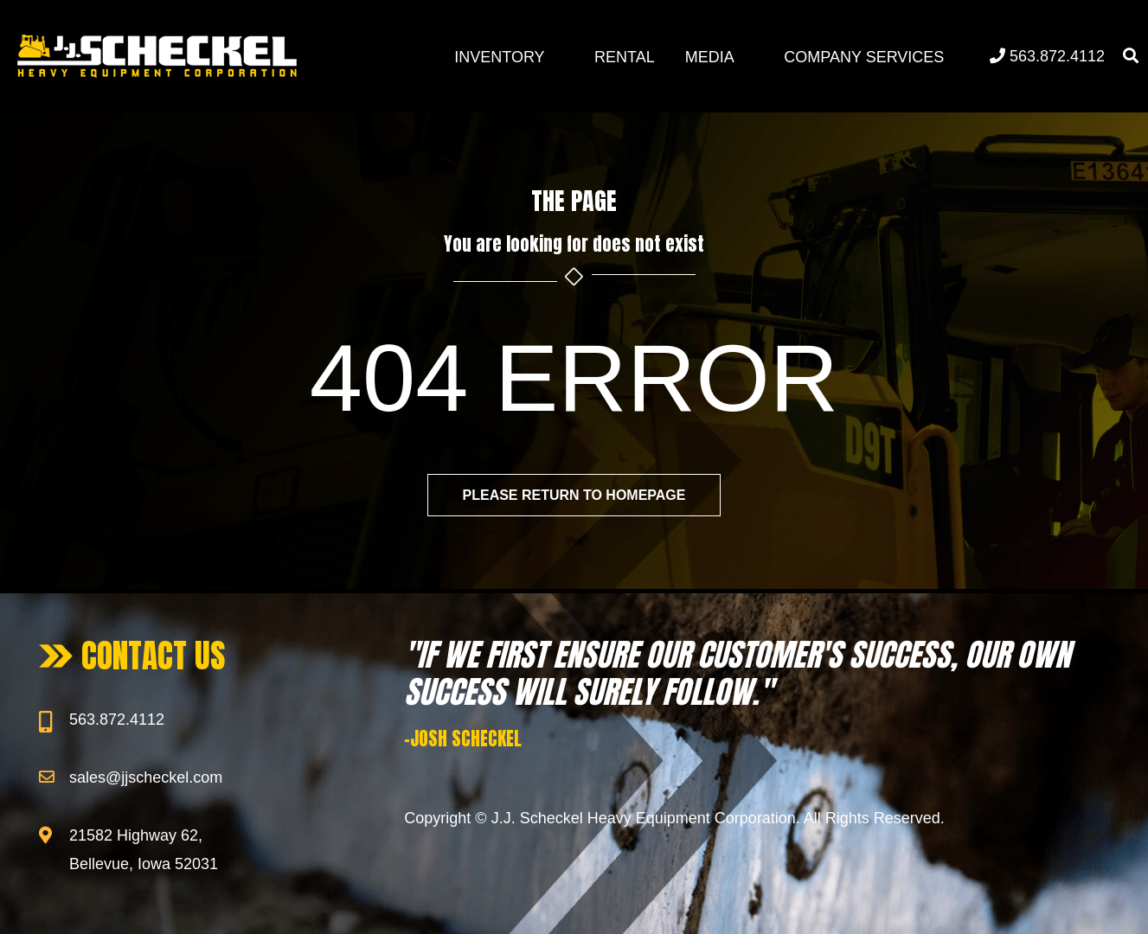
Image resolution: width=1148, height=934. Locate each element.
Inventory (499, 57)
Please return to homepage (573, 495)
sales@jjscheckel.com (145, 777)
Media (709, 57)
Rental (624, 57)
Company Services (864, 57)
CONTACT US (153, 655)
